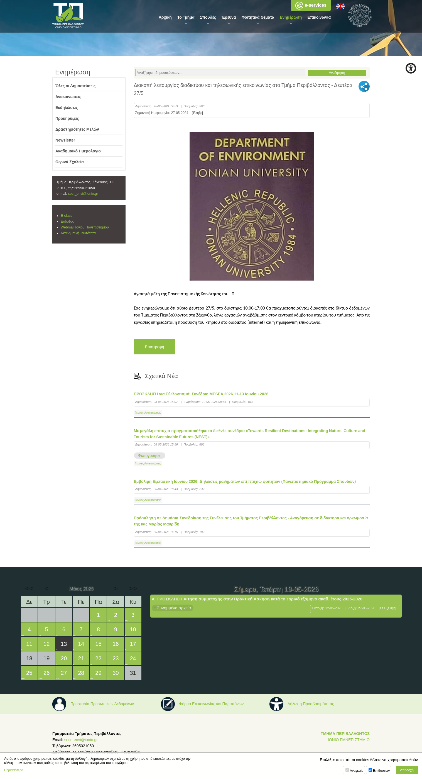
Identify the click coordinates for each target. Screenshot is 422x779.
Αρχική (165, 17)
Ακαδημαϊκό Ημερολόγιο (78, 151)
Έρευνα (229, 17)
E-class (66, 216)
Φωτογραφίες (149, 455)
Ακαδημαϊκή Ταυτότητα (78, 233)
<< (29, 588)
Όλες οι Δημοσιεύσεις (75, 86)
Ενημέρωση (291, 17)
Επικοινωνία (319, 17)
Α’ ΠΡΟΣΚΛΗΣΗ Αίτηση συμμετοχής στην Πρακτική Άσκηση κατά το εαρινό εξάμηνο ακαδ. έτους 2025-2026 (257, 599)
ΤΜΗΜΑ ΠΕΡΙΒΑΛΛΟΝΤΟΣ (345, 733)
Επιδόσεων (381, 771)
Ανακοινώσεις (68, 96)
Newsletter (65, 140)
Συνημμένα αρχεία (174, 607)
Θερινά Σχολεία (69, 162)
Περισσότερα (13, 770)
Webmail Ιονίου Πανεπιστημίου (85, 227)
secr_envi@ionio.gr (83, 194)
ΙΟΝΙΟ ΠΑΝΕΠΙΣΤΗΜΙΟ (349, 739)
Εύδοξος (67, 221)
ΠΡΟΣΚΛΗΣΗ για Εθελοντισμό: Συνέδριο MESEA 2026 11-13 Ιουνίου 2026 (201, 394)
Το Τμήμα (186, 17)
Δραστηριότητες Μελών (77, 129)
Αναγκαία (357, 771)
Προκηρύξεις (67, 118)
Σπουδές (208, 17)
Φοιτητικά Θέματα (258, 17)
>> (133, 588)
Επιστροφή (154, 347)
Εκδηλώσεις (66, 107)
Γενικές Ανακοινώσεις (148, 412)
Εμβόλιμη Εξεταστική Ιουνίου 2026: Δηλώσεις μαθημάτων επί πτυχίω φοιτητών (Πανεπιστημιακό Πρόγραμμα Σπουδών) (245, 481)
